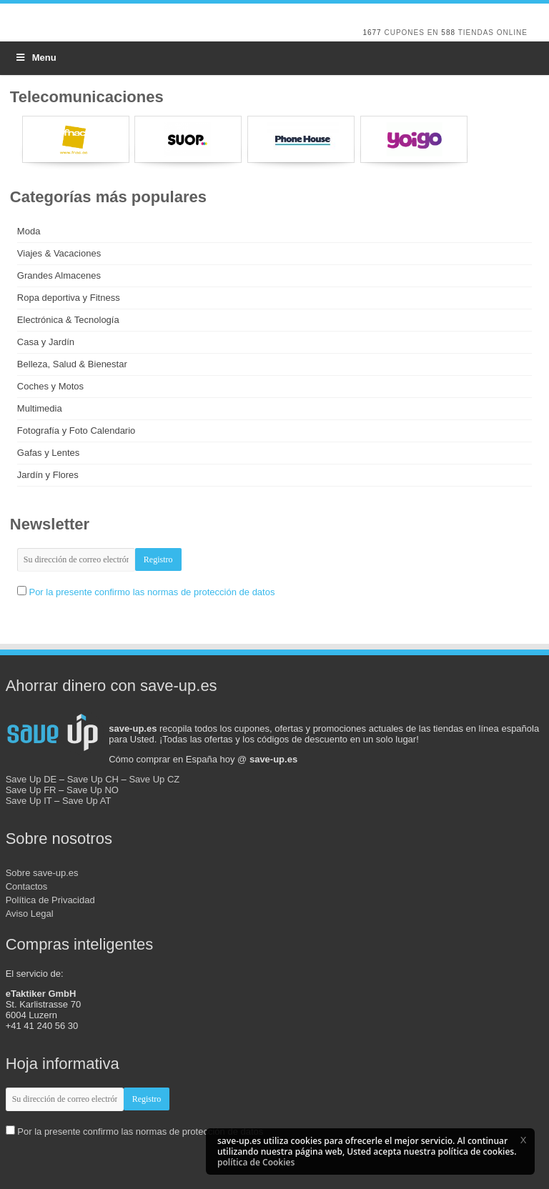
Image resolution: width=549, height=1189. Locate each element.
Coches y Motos (50, 386)
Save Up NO (92, 790)
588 (448, 32)
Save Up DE (31, 779)
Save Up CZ (154, 779)
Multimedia (39, 408)
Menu (35, 57)
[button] (523, 1140)
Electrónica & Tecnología (68, 319)
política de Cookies (256, 1162)
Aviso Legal (30, 913)
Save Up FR (31, 790)
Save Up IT (29, 800)
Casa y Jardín (45, 342)
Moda (29, 231)
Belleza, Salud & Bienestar (72, 364)
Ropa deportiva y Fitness (68, 297)
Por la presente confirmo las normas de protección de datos (151, 592)
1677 (371, 32)
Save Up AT (86, 800)
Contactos (27, 886)
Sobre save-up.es (42, 872)
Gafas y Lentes (48, 452)
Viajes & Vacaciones (59, 253)
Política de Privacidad (50, 900)
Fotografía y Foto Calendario (76, 430)
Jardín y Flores (48, 474)
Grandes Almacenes (59, 275)
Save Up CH (93, 779)
